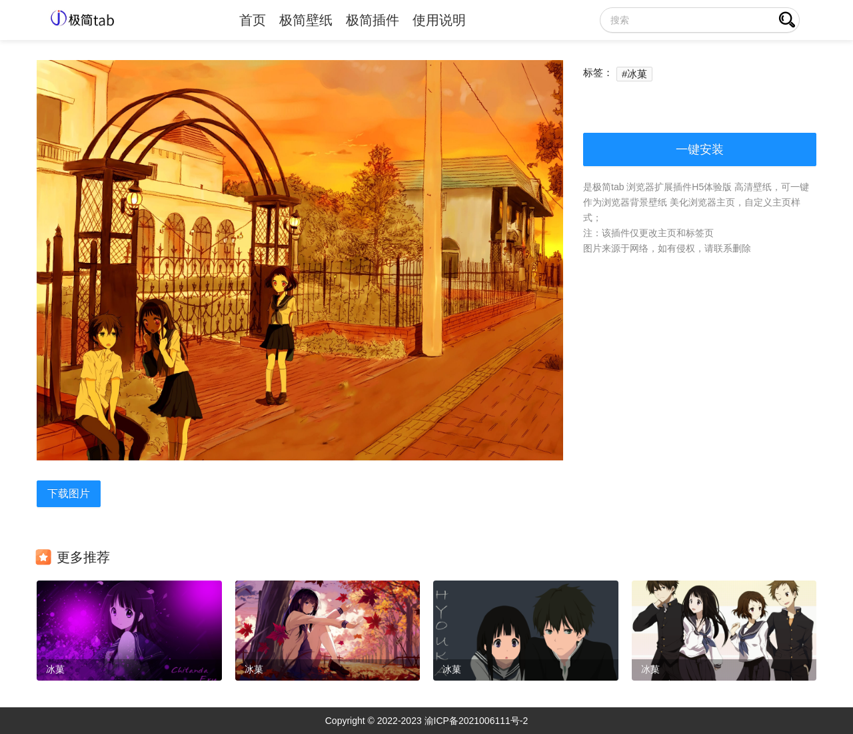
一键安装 (700, 149)
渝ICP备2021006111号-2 (476, 720)
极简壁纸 (306, 20)
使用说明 (439, 20)
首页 (252, 20)
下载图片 (68, 493)
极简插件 (372, 20)
